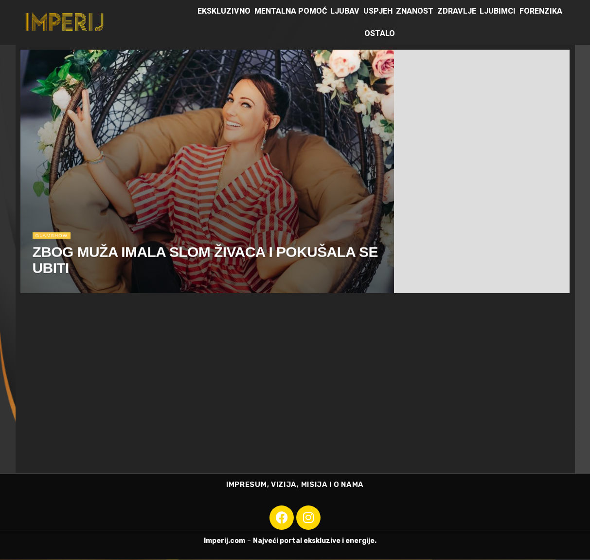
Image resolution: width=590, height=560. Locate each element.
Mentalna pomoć (290, 11)
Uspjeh (378, 11)
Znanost (414, 11)
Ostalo (379, 33)
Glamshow (53, 238)
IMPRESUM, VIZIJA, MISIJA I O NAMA (295, 485)
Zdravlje (456, 11)
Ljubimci (498, 11)
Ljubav (344, 11)
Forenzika (540, 11)
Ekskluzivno (223, 11)
